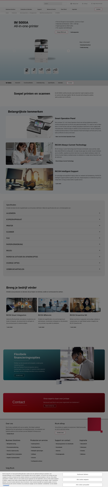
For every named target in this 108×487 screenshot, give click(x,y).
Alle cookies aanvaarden (82, 485)
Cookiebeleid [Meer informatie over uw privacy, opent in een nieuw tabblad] (6, 485)
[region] (54, 479)
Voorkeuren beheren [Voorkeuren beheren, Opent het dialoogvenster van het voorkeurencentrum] (82, 474)
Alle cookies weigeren (83, 479)
